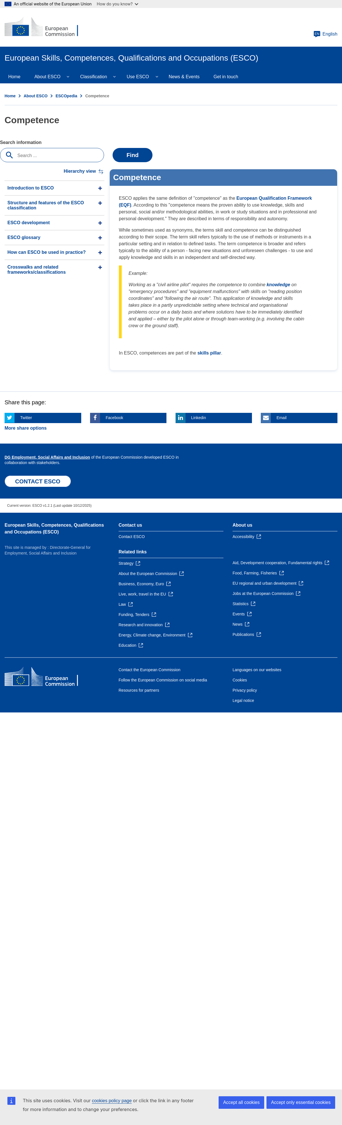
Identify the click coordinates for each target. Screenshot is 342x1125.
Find (133, 155)
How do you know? (118, 3)
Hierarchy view (80, 171)
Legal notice (243, 700)
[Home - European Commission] (46, 27)
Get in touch (225, 76)
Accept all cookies (241, 1102)
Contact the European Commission (149, 669)
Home (14, 76)
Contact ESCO (132, 536)
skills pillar (209, 353)
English (325, 34)
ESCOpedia (66, 96)
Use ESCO (138, 76)
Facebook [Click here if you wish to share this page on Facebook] (114, 417)
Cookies (240, 680)
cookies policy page (112, 1100)
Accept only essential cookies (301, 1102)
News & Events (184, 76)
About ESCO (47, 76)
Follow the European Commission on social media (163, 680)
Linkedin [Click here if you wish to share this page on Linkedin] (198, 417)
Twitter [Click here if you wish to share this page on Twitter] (26, 417)
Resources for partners (139, 690)
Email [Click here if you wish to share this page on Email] (281, 417)
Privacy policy (245, 690)
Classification (93, 76)
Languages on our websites (257, 669)
